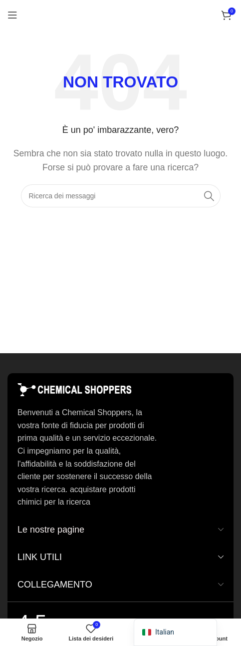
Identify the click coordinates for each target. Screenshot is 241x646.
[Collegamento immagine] (74, 389)
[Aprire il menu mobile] (12, 15)
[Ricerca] (121, 195)
